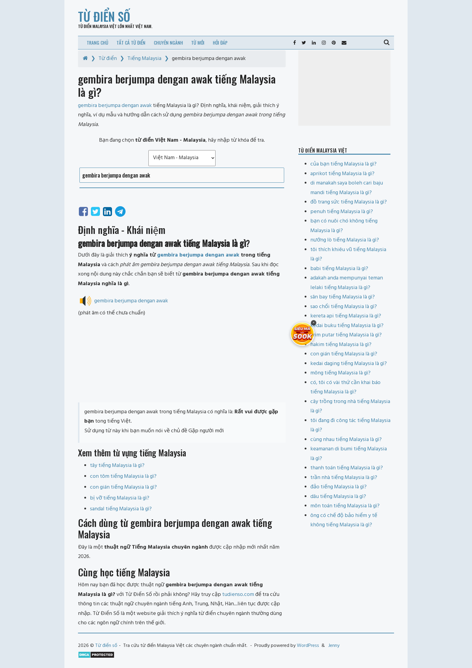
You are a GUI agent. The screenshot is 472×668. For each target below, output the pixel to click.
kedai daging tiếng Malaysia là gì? (348, 363)
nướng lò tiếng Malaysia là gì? (344, 240)
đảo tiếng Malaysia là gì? (338, 487)
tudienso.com (238, 594)
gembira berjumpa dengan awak (198, 255)
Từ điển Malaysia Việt (97, 26)
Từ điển (107, 58)
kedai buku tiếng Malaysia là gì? (347, 325)
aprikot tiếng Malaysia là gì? (342, 173)
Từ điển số (104, 16)
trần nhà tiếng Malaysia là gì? (343, 477)
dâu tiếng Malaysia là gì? (338, 496)
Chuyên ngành (168, 42)
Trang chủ (97, 42)
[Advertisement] (182, 360)
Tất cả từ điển (130, 42)
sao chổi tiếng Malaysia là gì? (343, 306)
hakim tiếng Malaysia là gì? (340, 344)
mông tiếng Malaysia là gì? (340, 373)
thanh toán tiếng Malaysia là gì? (346, 468)
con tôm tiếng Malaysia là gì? (123, 476)
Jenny (334, 646)
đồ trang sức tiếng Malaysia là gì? (348, 202)
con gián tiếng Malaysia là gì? (123, 487)
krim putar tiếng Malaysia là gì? (346, 335)
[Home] (85, 58)
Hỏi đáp (220, 42)
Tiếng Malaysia (144, 58)
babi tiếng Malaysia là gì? (339, 268)
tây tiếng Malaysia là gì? (117, 465)
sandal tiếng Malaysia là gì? (121, 509)
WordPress (308, 646)
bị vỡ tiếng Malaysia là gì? (119, 498)
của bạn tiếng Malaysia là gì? (343, 164)
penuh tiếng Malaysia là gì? (341, 211)
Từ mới (197, 42)
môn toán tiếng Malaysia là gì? (345, 506)
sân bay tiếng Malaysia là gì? (342, 297)
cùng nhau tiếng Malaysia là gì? (346, 439)
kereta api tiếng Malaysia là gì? (345, 316)
